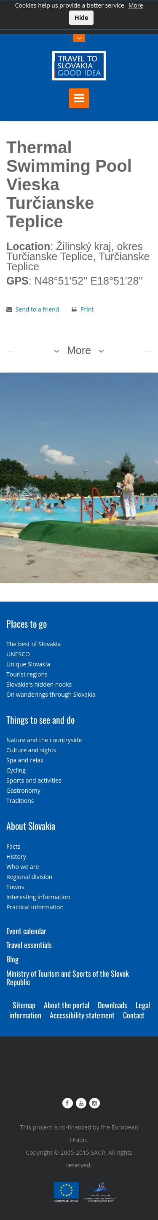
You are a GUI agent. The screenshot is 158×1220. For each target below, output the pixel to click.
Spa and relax (24, 760)
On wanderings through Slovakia (51, 694)
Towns (15, 887)
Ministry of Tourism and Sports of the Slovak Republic (67, 977)
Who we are (22, 867)
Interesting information (38, 897)
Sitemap (24, 1004)
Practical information (35, 907)
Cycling (16, 770)
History (16, 856)
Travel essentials (29, 944)
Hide (81, 17)
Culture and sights (31, 750)
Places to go (26, 623)
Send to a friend (37, 309)
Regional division (29, 877)
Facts (13, 846)
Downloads (112, 1004)
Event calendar (26, 930)
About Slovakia (30, 825)
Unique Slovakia (28, 664)
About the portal (66, 1004)
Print (87, 309)
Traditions (20, 800)
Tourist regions (27, 674)
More (136, 5)
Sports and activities (34, 780)
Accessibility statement (82, 1015)
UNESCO (18, 654)
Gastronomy (23, 790)
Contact (134, 1015)
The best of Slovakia (33, 644)
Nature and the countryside (44, 740)
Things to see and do (40, 719)
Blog (12, 959)
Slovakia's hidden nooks (39, 684)
